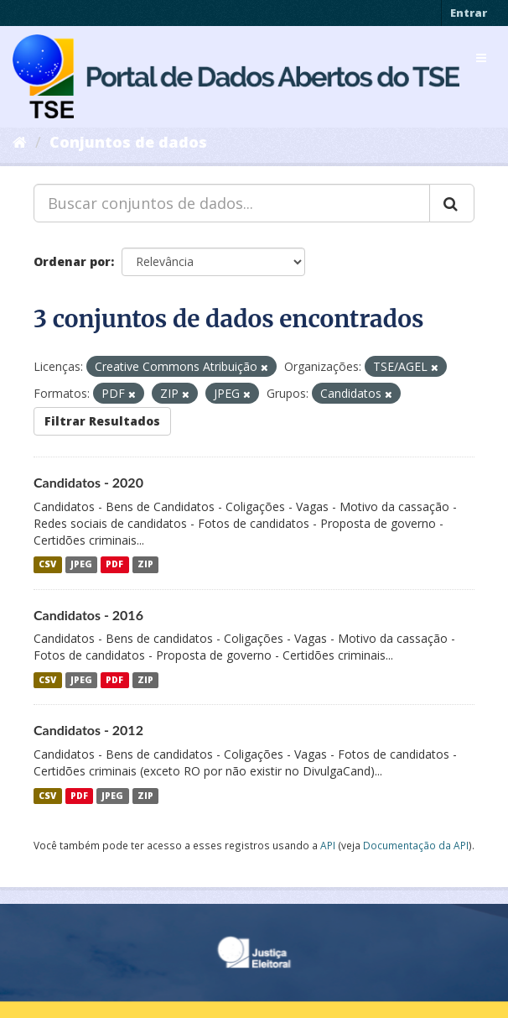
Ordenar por (72, 261)
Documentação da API (416, 845)
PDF (114, 565)
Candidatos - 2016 (88, 615)
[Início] (20, 142)
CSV (47, 565)
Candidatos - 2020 (88, 482)
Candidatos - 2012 (88, 730)
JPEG (81, 565)
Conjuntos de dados (128, 142)
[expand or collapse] (481, 58)
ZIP (145, 565)
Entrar (468, 12)
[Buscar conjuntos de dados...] (232, 203)
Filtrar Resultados (102, 421)
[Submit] (451, 203)
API (327, 845)
